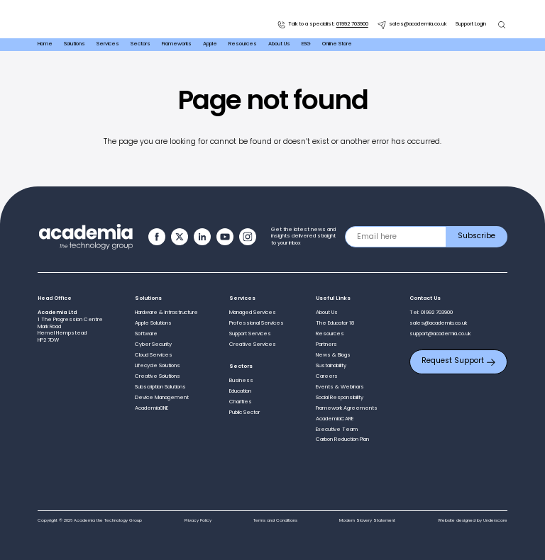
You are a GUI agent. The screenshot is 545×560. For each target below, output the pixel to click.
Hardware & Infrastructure (166, 312)
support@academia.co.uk (439, 334)
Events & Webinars (340, 387)
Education (240, 391)
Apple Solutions (153, 323)
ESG (306, 44)
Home (45, 44)
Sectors (140, 44)
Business (241, 380)
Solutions (74, 44)
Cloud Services (153, 355)
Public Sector (244, 412)
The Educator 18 (335, 323)
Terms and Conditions (275, 520)
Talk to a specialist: (322, 24)
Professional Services (256, 323)
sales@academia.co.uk (412, 24)
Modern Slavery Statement (367, 520)
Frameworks (177, 44)
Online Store (337, 44)
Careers (327, 376)
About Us (279, 44)
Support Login (471, 24)
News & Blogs (333, 355)
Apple (210, 44)
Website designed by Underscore (472, 520)
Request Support (458, 361)
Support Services (250, 334)
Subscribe (476, 236)
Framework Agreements (347, 408)
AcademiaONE (151, 408)
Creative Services (252, 344)
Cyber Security (153, 344)
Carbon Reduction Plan (342, 439)
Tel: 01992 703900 (431, 312)
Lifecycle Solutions (157, 366)
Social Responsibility (339, 398)
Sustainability (331, 366)
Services (108, 44)
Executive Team (337, 429)
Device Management (162, 398)
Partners (326, 344)
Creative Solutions (157, 376)
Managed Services (252, 312)
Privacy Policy (198, 520)
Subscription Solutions (160, 387)
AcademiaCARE (334, 419)
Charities (240, 402)
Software (146, 334)
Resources (243, 44)
